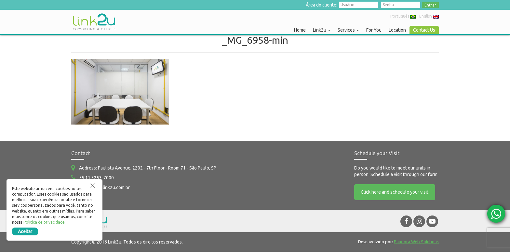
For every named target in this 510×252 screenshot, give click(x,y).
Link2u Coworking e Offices (94, 21)
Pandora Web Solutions (416, 242)
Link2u (321, 30)
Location (397, 30)
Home (300, 30)
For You (374, 30)
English (429, 16)
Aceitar (25, 231)
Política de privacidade (44, 222)
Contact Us (424, 30)
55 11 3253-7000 (96, 177)
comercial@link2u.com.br (104, 187)
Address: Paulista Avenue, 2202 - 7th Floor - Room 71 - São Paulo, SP (147, 167)
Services (348, 30)
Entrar (430, 5)
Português (403, 16)
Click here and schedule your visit (395, 192)
